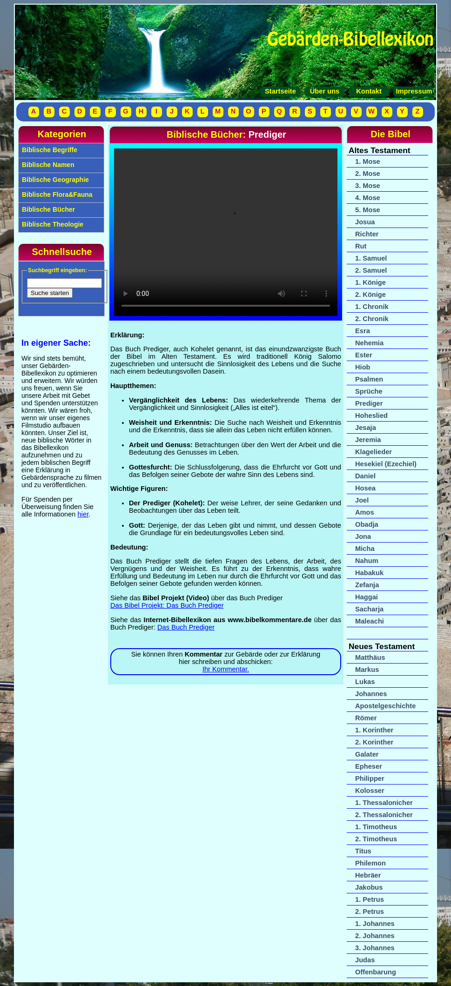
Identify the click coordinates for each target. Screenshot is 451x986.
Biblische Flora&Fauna (56, 194)
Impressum (413, 91)
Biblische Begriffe (48, 150)
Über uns (325, 91)
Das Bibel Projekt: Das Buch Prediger (167, 605)
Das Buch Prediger (186, 627)
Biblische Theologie (51, 224)
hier (83, 514)
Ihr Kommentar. (225, 669)
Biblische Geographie (54, 179)
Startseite (280, 91)
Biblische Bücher (47, 209)
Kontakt (369, 91)
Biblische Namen (47, 164)
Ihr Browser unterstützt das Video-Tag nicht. (225, 232)
